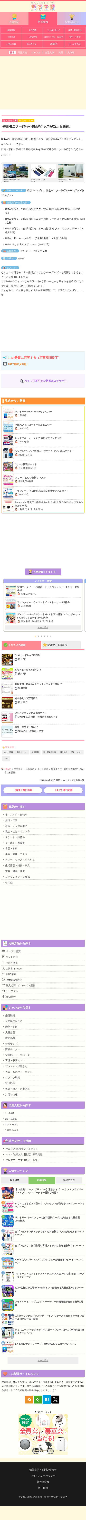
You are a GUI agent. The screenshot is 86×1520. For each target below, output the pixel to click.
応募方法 (22, 52)
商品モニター (32, 44)
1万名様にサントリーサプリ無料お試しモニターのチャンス (45, 1343)
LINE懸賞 (9, 974)
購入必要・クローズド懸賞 (18, 985)
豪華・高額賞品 (74, 30)
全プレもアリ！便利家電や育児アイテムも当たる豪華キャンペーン (49, 1245)
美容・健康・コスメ (14, 853)
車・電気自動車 (49, 752)
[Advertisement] (43, 82)
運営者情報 (43, 1481)
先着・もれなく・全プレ (17, 1071)
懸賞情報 (43, 18)
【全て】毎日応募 (63, 790)
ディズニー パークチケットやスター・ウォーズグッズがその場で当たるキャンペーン (49, 1331)
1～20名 (8, 1113)
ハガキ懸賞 (32, 37)
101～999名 (10, 1124)
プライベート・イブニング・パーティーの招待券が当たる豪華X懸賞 (49, 1303)
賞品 (60, 52)
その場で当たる (53, 30)
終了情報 (43, 1488)
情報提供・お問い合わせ (43, 1469)
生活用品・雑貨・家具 (16, 865)
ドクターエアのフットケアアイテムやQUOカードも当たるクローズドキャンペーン (49, 1275)
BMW (6, 758)
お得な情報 (11, 44)
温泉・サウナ (76, 752)
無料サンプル (11, 1043)
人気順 (70, 52)
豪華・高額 (10, 1026)
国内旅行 (63, 752)
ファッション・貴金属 (16, 876)
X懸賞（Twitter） (13, 968)
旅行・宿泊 (10, 820)
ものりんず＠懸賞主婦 (73, 780)
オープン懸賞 (11, 951)
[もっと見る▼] (75, 44)
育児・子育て (74, 37)
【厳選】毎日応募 (23, 790)
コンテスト (10, 991)
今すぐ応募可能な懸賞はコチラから (46, 380)
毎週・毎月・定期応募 (16, 1088)
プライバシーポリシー (43, 1475)
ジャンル (35, 52)
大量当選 (11, 37)
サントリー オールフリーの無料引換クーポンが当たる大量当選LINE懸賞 (47, 1219)
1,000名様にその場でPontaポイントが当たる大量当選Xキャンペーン (49, 1289)
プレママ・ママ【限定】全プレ (21, 1159)
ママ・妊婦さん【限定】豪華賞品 (22, 1154)
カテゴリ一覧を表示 (81, 4)
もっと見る (43, 627)
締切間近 (53, 44)
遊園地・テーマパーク (16, 1054)
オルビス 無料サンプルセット (20, 1148)
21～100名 (9, 1118)
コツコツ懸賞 (11, 1077)
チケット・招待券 (13, 837)
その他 (7, 882)
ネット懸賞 (8, 752)
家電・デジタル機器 (14, 825)
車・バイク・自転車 (14, 814)
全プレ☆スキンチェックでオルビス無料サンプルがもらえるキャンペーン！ (49, 1233)
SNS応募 (8, 1037)
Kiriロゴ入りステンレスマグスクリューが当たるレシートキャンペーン (49, 1261)
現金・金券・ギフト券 (16, 831)
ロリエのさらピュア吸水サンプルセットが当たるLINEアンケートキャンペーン (49, 1205)
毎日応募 (32, 30)
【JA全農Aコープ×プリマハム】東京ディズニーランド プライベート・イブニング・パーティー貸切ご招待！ (49, 1191)
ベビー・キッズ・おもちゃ (18, 859)
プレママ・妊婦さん (14, 1066)
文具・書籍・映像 (13, 870)
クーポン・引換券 (13, 842)
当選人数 (49, 52)
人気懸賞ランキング (44, 571)
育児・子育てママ (13, 1060)
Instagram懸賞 (12, 979)
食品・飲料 (10, 848)
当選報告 (14, 18)
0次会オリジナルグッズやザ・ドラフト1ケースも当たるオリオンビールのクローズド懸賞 (49, 1317)
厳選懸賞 (11, 30)
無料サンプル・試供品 (53, 37)
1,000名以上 (10, 1129)
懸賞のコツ (71, 18)
